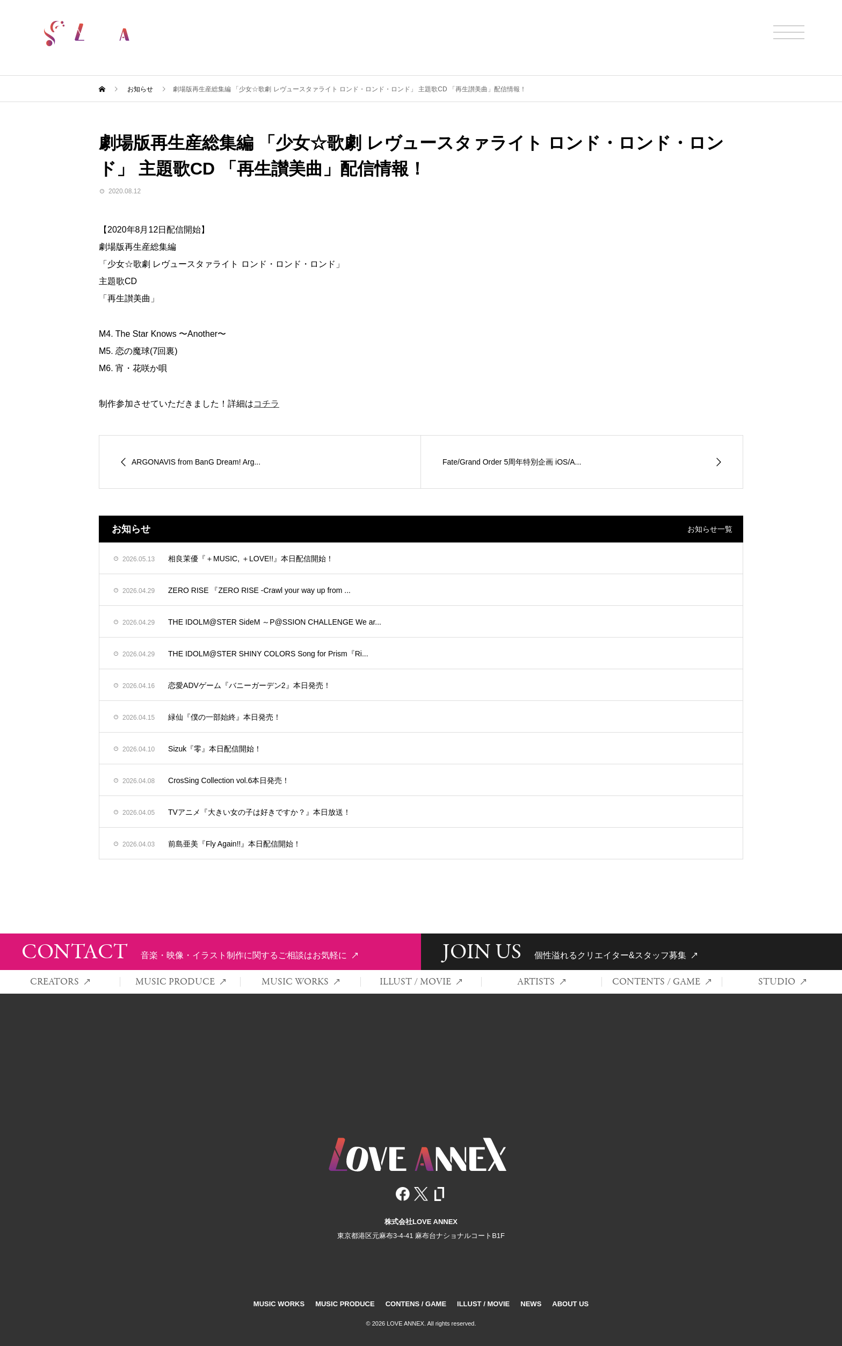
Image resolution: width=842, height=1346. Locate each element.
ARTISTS (541, 982)
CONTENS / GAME (416, 1304)
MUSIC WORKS (300, 982)
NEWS (530, 1304)
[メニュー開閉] (789, 32)
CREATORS (60, 982)
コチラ (266, 403)
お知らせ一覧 (709, 529)
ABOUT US (570, 1304)
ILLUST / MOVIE (421, 982)
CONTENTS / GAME (661, 982)
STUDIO (782, 982)
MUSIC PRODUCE (180, 982)
